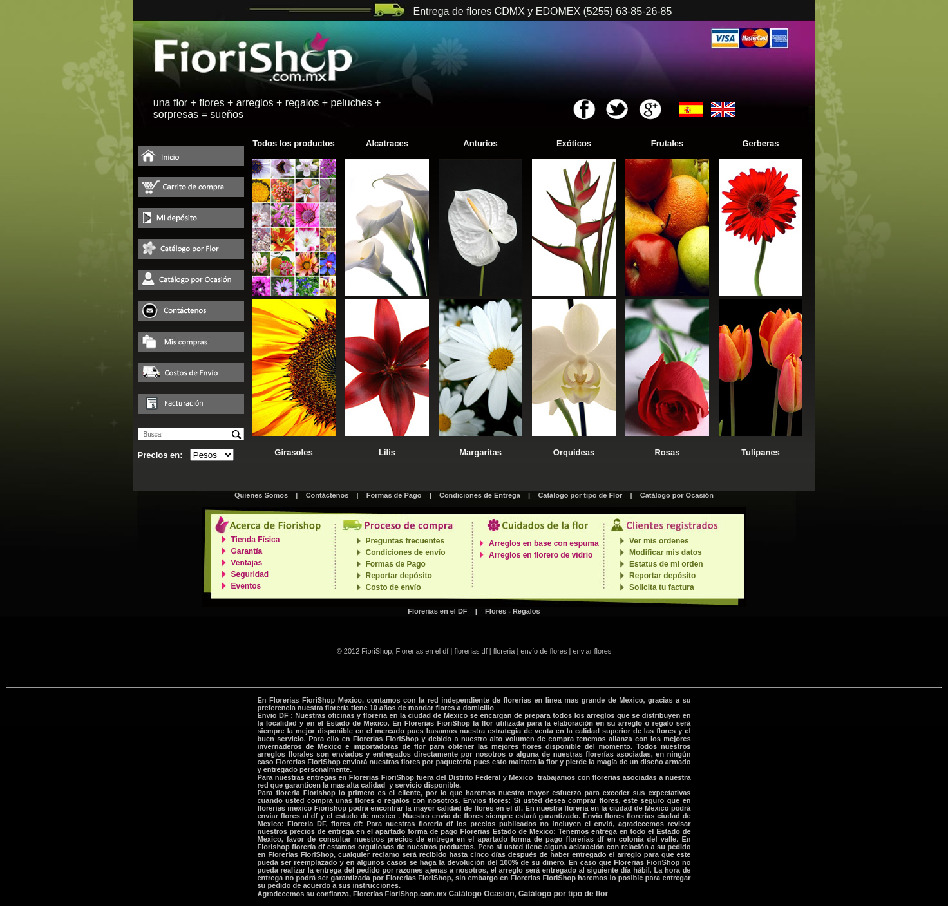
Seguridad (250, 574)
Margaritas (480, 452)
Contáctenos (327, 495)
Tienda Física (255, 539)
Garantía (247, 551)
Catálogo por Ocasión (677, 495)
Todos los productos (293, 143)
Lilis (387, 452)
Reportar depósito (399, 575)
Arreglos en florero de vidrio (540, 555)
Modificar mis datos (665, 552)
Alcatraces (387, 143)
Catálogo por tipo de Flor (580, 495)
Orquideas (573, 452)
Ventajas (247, 562)
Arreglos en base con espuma (544, 543)
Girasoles (293, 452)
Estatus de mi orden (666, 564)
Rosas (666, 452)
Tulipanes (760, 452)
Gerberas (760, 143)
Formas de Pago (394, 495)
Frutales (667, 143)
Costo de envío (393, 587)
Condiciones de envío (406, 552)
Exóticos (573, 143)
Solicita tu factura (661, 587)
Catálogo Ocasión (482, 893)
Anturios (480, 143)
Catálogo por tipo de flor (563, 893)
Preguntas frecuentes (405, 540)
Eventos (246, 585)
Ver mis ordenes (659, 540)
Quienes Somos (261, 495)
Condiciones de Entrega (479, 495)
